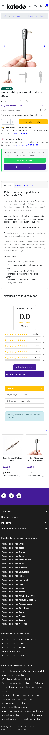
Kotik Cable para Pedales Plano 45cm (36, 459)
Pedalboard (16, 16)
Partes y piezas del (16, 671)
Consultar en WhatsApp (24, 160)
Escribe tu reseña (24, 367)
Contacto (23, 729)
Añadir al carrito (33, 121)
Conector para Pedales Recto (12, 459)
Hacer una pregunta (24, 167)
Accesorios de (32, 715)
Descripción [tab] (8, 185)
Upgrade (34, 711)
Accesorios (10, 715)
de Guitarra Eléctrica (15, 679)
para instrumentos (17, 699)
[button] (30, 6)
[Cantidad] (8, 121)
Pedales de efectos (14, 543)
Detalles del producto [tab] (24, 185)
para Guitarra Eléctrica (27, 695)
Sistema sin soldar (14, 707)
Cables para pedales (34, 16)
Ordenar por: (12, 401)
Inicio (5, 16)
